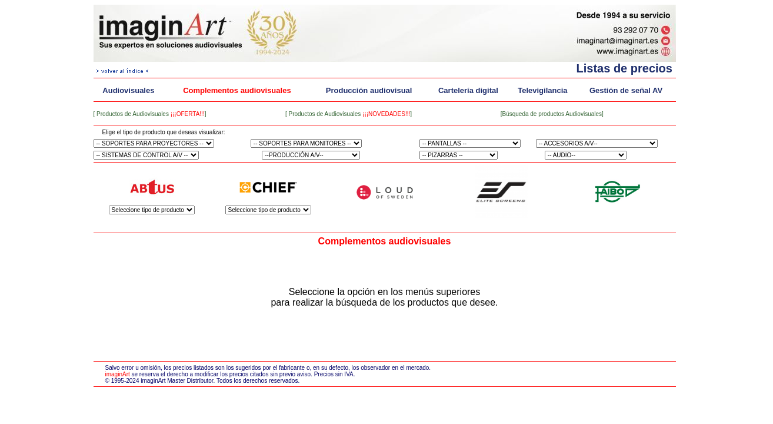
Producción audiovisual (369, 90)
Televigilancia (542, 90)
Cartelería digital (468, 90)
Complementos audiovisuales (237, 90)
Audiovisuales (128, 90)
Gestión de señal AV (625, 90)
